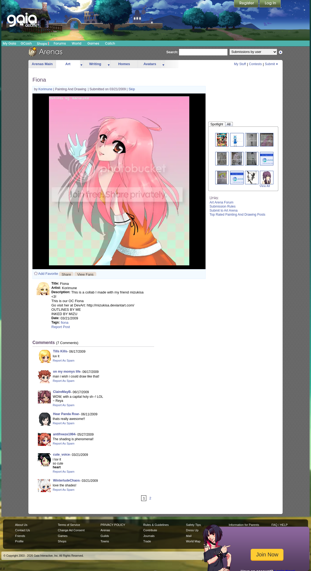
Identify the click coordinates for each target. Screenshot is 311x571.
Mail (188, 535)
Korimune (45, 89)
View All (265, 186)
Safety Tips (193, 524)
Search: (172, 52)
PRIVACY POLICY (113, 524)
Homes (124, 64)
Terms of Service (69, 524)
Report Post (60, 327)
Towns (105, 541)
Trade (147, 541)
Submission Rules (223, 206)
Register (246, 4)
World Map (193, 541)
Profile (19, 541)
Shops (43, 43)
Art (68, 64)
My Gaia (9, 43)
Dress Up (192, 530)
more (81, 64)
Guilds (105, 535)
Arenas (105, 530)
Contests (255, 64)
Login (270, 4)
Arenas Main (42, 64)
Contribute (150, 530)
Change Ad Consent (71, 530)
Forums (60, 43)
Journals (149, 535)
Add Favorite (48, 274)
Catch (110, 43)
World (76, 43)
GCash (26, 43)
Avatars (149, 64)
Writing (95, 64)
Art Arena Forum (221, 202)
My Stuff (240, 64)
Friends (20, 535)
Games (93, 43)
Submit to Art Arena (223, 210)
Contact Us (22, 530)
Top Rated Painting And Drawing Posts (237, 214)
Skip (132, 89)
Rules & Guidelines (156, 524)
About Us (21, 524)
